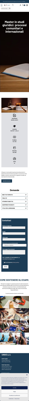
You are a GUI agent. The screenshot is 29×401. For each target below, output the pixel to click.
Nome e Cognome (14, 226)
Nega (14, 391)
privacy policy (15, 262)
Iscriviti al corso (7, 181)
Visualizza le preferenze (14, 395)
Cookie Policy (11, 398)
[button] (27, 375)
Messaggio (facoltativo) (14, 252)
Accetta (14, 387)
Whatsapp (14, 238)
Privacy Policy (17, 398)
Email (14, 232)
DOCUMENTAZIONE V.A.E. (9, 259)
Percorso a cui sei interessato (14, 244)
